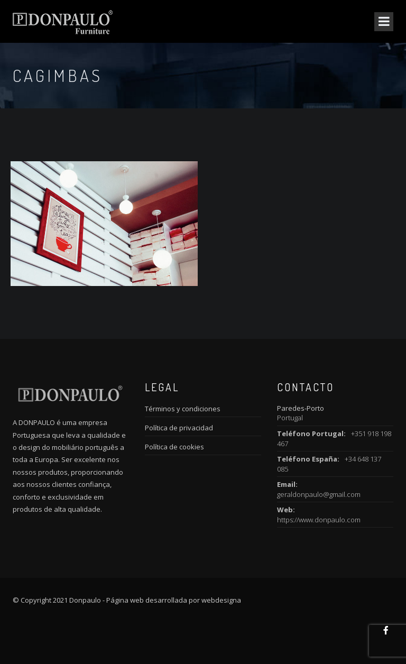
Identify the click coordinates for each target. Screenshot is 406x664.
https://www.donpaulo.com (319, 519)
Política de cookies (174, 446)
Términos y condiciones (182, 408)
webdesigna (221, 600)
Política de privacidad (179, 427)
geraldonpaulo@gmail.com (319, 494)
